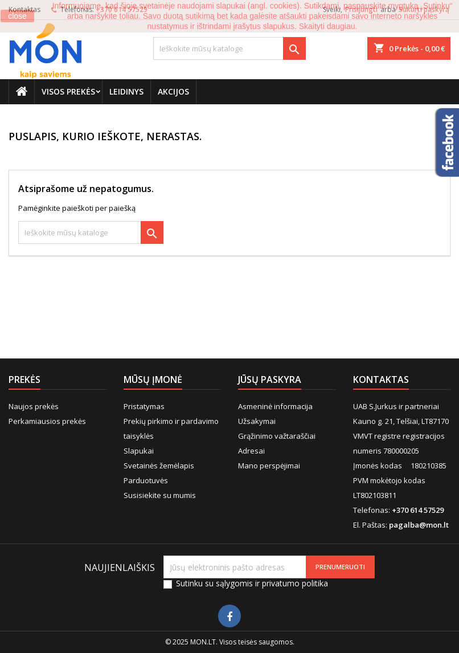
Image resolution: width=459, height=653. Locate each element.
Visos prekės (68, 91)
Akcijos (173, 91)
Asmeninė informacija (275, 406)
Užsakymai (257, 421)
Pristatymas (144, 406)
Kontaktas (381, 379)
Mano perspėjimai (269, 465)
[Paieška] (229, 48)
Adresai (251, 451)
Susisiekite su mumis (160, 495)
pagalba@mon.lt (419, 525)
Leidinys (126, 91)
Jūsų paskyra (269, 379)
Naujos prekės (34, 406)
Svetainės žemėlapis (159, 465)
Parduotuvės (146, 480)
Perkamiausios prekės (47, 421)
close (17, 16)
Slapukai (139, 451)
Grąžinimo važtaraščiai (276, 436)
